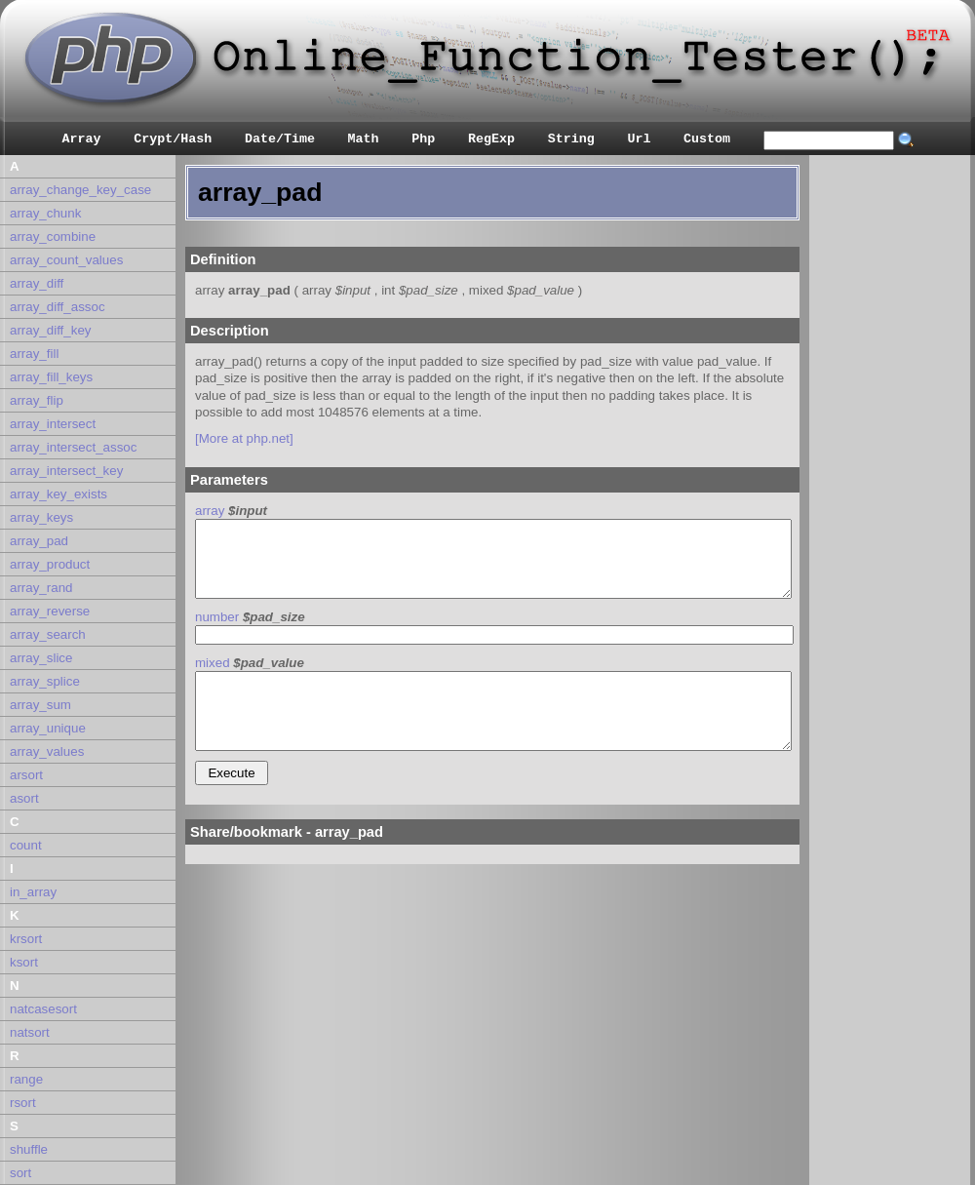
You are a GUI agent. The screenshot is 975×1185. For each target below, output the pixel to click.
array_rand (41, 587)
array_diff (36, 283)
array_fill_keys (51, 377)
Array (81, 139)
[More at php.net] (244, 438)
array (209, 510)
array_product (50, 564)
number (217, 617)
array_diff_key (50, 330)
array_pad (39, 540)
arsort (26, 775)
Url (638, 139)
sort (20, 1172)
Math (363, 139)
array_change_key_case (80, 189)
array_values (47, 751)
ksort (24, 962)
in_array (33, 892)
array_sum (40, 704)
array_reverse (50, 611)
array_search (48, 634)
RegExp (491, 139)
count (26, 845)
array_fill (34, 353)
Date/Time (280, 139)
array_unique (48, 728)
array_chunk (45, 213)
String (571, 139)
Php (423, 139)
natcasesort (43, 1009)
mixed (212, 662)
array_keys (41, 517)
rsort (23, 1102)
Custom (706, 139)
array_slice (41, 658)
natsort (30, 1032)
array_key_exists (58, 494)
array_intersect (53, 423)
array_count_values (66, 260)
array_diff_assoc (57, 306)
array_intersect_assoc (73, 447)
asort (24, 798)
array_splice (45, 681)
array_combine (53, 236)
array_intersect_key (66, 470)
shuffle (29, 1149)
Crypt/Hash (173, 139)
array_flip (36, 400)
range (26, 1079)
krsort (26, 938)
